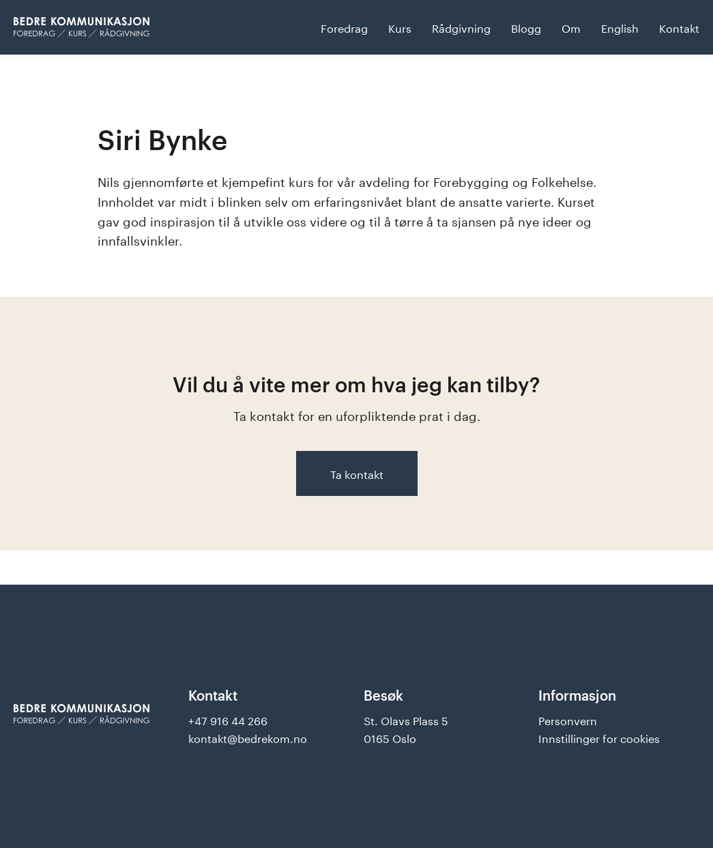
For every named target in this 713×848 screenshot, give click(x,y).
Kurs (399, 26)
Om (571, 26)
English (620, 26)
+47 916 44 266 (227, 719)
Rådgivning (461, 26)
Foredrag (344, 26)
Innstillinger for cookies (599, 737)
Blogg (526, 26)
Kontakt (679, 26)
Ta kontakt (356, 473)
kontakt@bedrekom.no (247, 737)
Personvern (567, 719)
